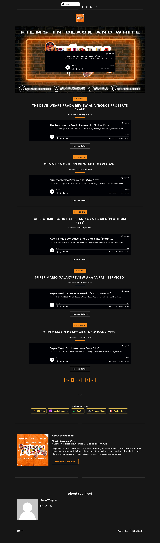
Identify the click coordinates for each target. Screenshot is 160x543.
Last (92, 380)
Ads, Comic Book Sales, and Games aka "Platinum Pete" (80, 221)
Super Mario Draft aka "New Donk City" (80, 332)
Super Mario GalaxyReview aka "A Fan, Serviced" (80, 277)
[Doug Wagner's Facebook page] (41, 508)
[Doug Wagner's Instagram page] (47, 508)
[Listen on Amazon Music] (97, 413)
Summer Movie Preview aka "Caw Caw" (80, 164)
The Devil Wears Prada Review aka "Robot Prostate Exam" (80, 107)
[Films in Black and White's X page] (87, 8)
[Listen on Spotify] (77, 413)
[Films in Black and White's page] (94, 8)
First (67, 380)
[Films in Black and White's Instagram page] (90, 8)
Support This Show (65, 464)
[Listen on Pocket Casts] (120, 413)
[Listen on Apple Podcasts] (57, 413)
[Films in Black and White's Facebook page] (84, 8)
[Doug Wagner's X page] (44, 508)
